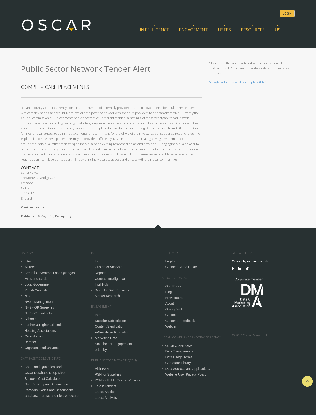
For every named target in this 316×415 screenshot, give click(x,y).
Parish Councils (36, 290)
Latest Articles (105, 392)
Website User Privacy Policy (185, 374)
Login (287, 14)
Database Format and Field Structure (52, 396)
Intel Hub (101, 284)
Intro (28, 261)
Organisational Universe (42, 348)
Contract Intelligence (110, 279)
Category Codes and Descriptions (49, 390)
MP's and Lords (36, 279)
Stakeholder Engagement (113, 344)
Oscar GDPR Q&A (178, 346)
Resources (253, 29)
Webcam (171, 326)
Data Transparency (179, 351)
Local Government (38, 284)
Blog (168, 292)
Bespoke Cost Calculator (43, 378)
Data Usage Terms (179, 357)
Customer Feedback (180, 321)
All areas (31, 267)
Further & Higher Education (45, 325)
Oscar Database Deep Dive (45, 373)
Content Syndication (109, 326)
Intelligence (154, 29)
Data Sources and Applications (187, 369)
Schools (30, 319)
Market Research (107, 296)
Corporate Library (178, 363)
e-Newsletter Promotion (112, 332)
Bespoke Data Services (112, 290)
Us (277, 29)
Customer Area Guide (181, 267)
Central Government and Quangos (50, 273)
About (169, 303)
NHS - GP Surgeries (39, 307)
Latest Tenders (106, 386)
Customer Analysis (108, 267)
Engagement (193, 29)
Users (224, 29)
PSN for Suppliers (108, 374)
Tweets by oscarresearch (250, 261)
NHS (28, 296)
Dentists (31, 342)
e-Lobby (101, 350)
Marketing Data (106, 338)
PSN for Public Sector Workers (117, 380)
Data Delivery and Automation (46, 384)
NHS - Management (39, 302)
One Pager (173, 286)
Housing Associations (40, 331)
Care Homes (34, 336)
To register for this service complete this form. (240, 82)
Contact (171, 315)
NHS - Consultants (38, 313)
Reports (101, 273)
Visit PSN (102, 369)
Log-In (170, 261)
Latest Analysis (106, 397)
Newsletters (174, 298)
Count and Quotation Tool (43, 367)
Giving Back (174, 309)
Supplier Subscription (110, 321)
